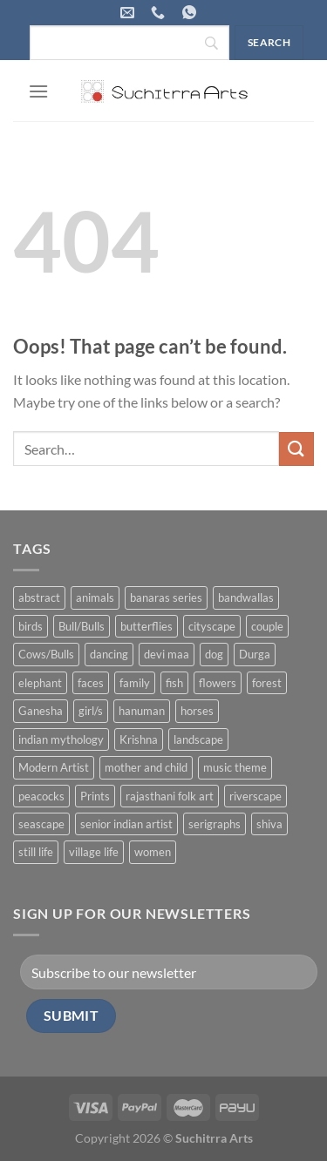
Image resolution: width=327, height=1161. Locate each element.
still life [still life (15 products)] (35, 852)
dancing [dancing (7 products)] (109, 654)
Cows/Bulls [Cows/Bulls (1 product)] (46, 654)
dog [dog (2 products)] (214, 654)
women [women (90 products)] (152, 852)
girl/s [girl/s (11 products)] (90, 711)
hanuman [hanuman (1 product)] (142, 711)
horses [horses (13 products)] (197, 711)
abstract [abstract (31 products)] (39, 597)
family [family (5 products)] (134, 683)
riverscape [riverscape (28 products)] (255, 796)
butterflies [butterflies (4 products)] (146, 626)
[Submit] (296, 449)
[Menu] (38, 91)
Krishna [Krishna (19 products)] (138, 739)
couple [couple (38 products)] (267, 626)
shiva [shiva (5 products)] (269, 824)
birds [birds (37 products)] (30, 626)
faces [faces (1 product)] (91, 683)
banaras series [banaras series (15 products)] (166, 597)
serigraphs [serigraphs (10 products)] (214, 824)
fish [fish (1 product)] (174, 683)
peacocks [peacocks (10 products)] (41, 796)
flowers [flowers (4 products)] (217, 683)
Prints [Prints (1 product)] (95, 796)
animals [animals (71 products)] (95, 597)
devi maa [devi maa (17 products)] (166, 654)
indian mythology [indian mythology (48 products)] (61, 739)
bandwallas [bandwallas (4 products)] (246, 597)
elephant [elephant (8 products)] (40, 683)
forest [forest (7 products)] (267, 683)
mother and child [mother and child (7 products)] (146, 767)
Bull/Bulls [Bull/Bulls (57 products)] (81, 626)
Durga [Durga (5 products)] (254, 654)
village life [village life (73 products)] (94, 852)
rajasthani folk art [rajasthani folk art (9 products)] (170, 796)
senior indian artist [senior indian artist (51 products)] (126, 824)
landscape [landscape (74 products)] (198, 739)
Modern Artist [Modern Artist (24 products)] (53, 767)
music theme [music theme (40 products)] (235, 767)
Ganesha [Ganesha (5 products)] (40, 711)
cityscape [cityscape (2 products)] (211, 626)
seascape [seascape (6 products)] (41, 824)
